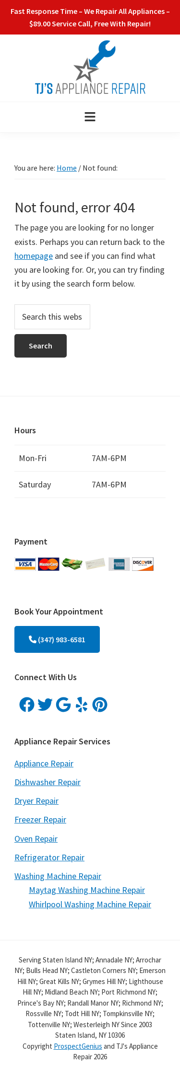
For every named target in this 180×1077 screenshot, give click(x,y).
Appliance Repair (43, 763)
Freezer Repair (40, 819)
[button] (89, 117)
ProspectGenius (78, 1046)
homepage (33, 255)
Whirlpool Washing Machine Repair (90, 904)
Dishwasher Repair (47, 781)
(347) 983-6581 (57, 639)
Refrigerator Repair (49, 857)
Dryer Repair (36, 800)
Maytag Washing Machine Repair (87, 889)
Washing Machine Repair (57, 875)
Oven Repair (36, 838)
